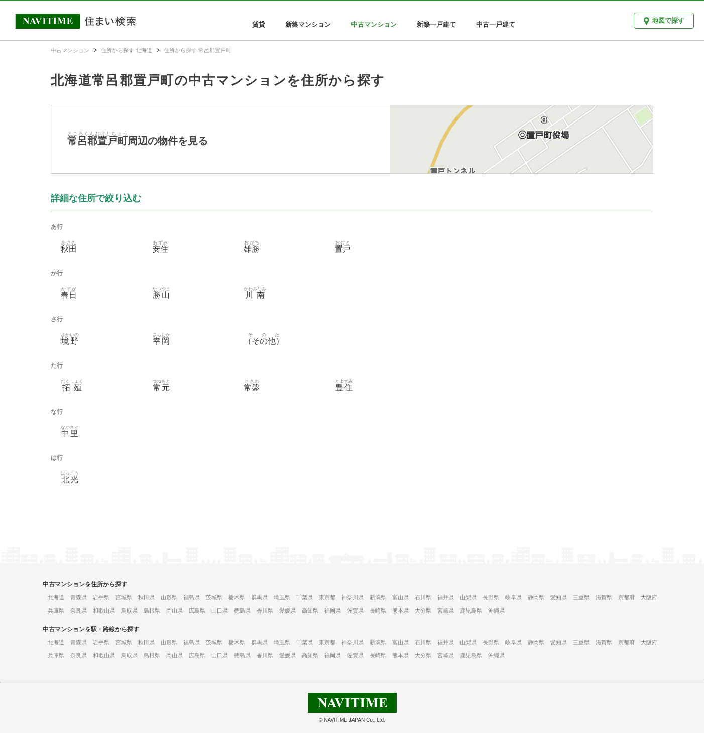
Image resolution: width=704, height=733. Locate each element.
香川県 (265, 610)
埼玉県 (282, 597)
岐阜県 (513, 597)
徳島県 (242, 610)
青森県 (78, 597)
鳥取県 (129, 610)
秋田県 (146, 597)
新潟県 (378, 597)
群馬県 (259, 597)
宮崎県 (445, 610)
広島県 (197, 610)
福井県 (445, 597)
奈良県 (78, 610)
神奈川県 (352, 597)
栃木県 (236, 597)
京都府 (626, 597)
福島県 (191, 597)
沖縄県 (496, 610)
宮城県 (123, 597)
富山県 (400, 597)
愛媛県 (287, 610)
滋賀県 (604, 597)
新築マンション (308, 24)
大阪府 (649, 597)
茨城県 (214, 597)
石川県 (423, 597)
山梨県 (468, 597)
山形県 (169, 597)
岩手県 (101, 597)
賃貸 (258, 24)
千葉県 (304, 597)
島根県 (152, 610)
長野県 (491, 597)
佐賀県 (355, 610)
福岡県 (332, 610)
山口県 (219, 610)
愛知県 (558, 597)
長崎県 (378, 610)
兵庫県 (56, 610)
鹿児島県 (471, 610)
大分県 (423, 610)
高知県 (310, 610)
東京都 (327, 597)
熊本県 (400, 610)
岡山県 (174, 610)
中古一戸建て (495, 24)
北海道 (56, 597)
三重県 (581, 597)
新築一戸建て (436, 24)
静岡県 (536, 597)
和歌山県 (104, 610)
